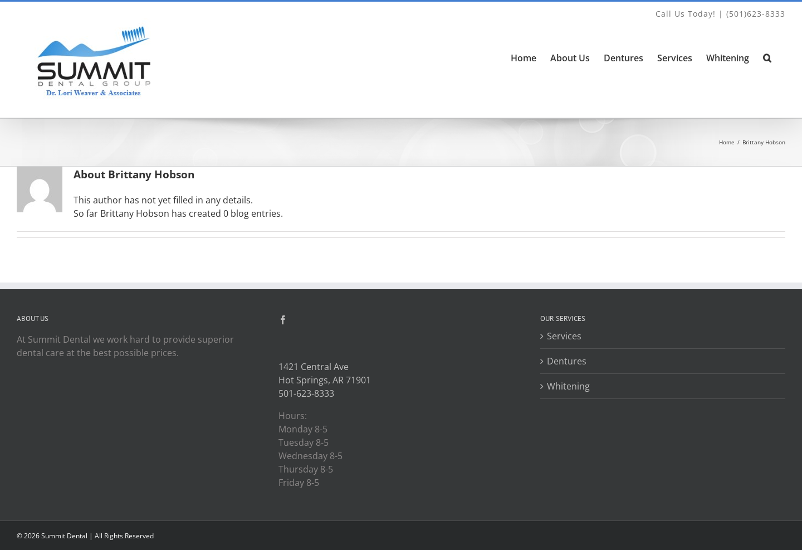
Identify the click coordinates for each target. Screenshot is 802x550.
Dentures (566, 361)
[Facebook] (282, 319)
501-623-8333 (306, 393)
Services (564, 336)
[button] (767, 58)
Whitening (568, 386)
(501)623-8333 (755, 13)
